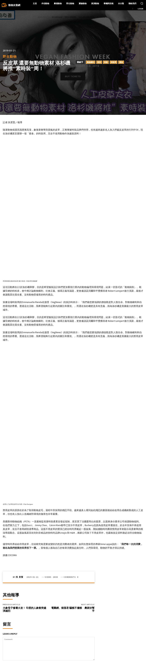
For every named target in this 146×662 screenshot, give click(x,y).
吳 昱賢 (19, 508)
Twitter (139, 647)
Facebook (125, 642)
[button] (141, 3)
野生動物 (10, 56)
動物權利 (90, 62)
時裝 (106, 62)
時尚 (99, 62)
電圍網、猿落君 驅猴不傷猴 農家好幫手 (73, 541)
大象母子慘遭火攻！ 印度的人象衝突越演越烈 (24, 541)
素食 (121, 62)
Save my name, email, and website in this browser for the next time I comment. (39, 612)
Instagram (125, 647)
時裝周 (113, 62)
